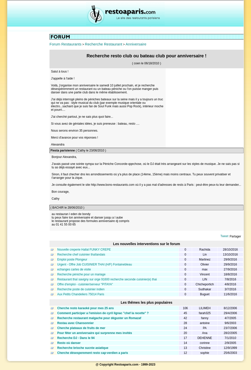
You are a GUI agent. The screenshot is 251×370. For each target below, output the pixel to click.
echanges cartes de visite (74, 269)
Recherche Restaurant (103, 44)
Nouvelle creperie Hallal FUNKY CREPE (84, 249)
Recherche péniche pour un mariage (81, 274)
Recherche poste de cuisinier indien (80, 289)
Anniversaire (136, 44)
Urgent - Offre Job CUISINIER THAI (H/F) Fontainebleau (94, 264)
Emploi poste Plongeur (72, 259)
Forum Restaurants (65, 44)
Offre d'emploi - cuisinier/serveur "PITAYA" (85, 284)
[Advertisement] (28, 108)
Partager (235, 236)
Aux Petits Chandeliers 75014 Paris (80, 294)
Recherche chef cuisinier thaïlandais (81, 254)
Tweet (224, 236)
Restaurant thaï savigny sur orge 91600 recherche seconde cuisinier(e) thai (107, 279)
